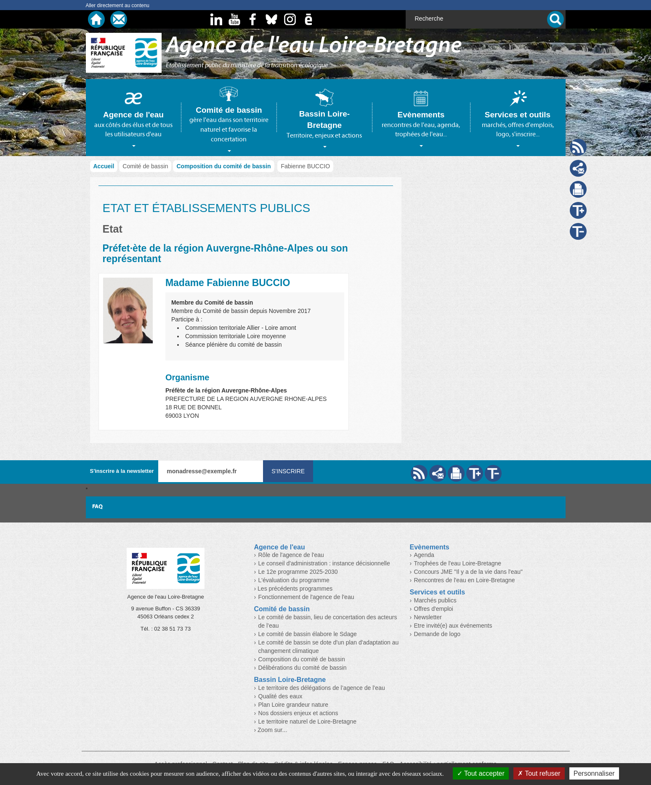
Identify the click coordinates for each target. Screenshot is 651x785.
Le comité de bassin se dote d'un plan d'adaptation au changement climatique (328, 646)
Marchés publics (435, 600)
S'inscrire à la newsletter (122, 471)
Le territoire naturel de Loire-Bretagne (307, 721)
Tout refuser (539, 773)
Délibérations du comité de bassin (302, 667)
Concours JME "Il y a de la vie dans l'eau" (468, 571)
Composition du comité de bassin (223, 166)
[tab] (133, 117)
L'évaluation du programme (293, 580)
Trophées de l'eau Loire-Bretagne (458, 563)
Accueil (103, 166)
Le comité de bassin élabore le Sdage (307, 634)
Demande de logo (437, 634)
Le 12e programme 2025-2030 (298, 571)
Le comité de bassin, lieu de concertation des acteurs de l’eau (327, 621)
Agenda (424, 555)
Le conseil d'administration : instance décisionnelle (324, 563)
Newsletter (428, 617)
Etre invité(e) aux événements (453, 625)
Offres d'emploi (433, 608)
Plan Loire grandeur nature (293, 704)
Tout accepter (481, 773)
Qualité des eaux (280, 696)
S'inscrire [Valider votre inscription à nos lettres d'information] (288, 471)
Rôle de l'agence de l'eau (291, 555)
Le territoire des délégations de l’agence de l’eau (321, 687)
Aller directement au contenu (117, 5)
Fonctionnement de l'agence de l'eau (306, 597)
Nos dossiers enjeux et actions (298, 713)
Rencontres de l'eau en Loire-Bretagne (464, 580)
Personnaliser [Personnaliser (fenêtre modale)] (594, 773)
